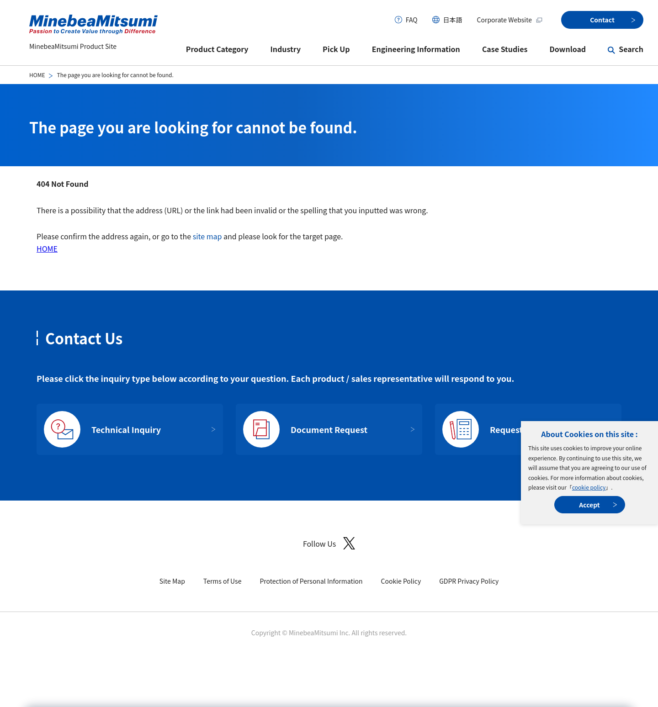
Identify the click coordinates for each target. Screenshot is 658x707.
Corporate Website (510, 19)
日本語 (452, 19)
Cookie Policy (401, 581)
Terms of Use (222, 581)
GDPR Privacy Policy (469, 581)
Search (631, 48)
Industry (286, 48)
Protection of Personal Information (311, 581)
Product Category (217, 48)
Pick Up (336, 48)
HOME (37, 75)
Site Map (172, 581)
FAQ (412, 19)
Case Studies (505, 48)
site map (207, 236)
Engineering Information (416, 48)
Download (567, 48)
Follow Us (329, 543)
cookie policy (588, 487)
